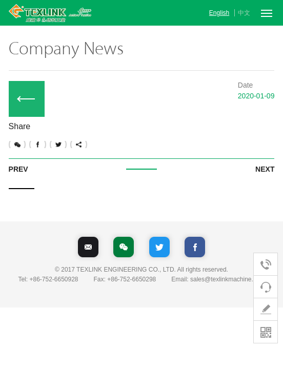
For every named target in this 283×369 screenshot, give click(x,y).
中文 (244, 12)
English (219, 12)
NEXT (264, 169)
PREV (18, 169)
